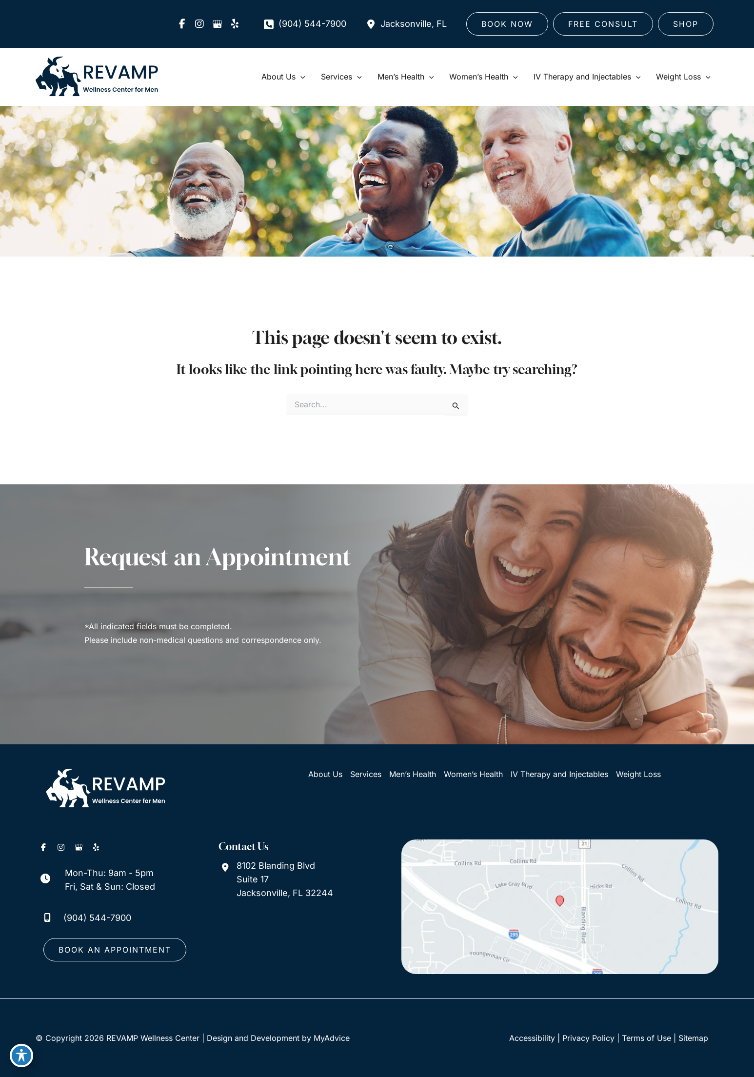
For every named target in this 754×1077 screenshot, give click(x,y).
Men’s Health (412, 774)
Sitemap (693, 1038)
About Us (325, 774)
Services (365, 774)
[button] (507, 24)
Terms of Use (646, 1038)
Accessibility (532, 1038)
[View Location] (406, 24)
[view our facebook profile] (182, 24)
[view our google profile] (217, 24)
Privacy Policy (588, 1038)
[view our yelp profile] (234, 24)
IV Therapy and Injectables (559, 774)
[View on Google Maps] (559, 906)
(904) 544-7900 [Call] (312, 24)
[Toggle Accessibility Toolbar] (21, 1055)
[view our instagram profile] (199, 24)
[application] (300, 76)
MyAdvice (332, 1038)
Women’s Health (473, 774)
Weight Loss (638, 774)
